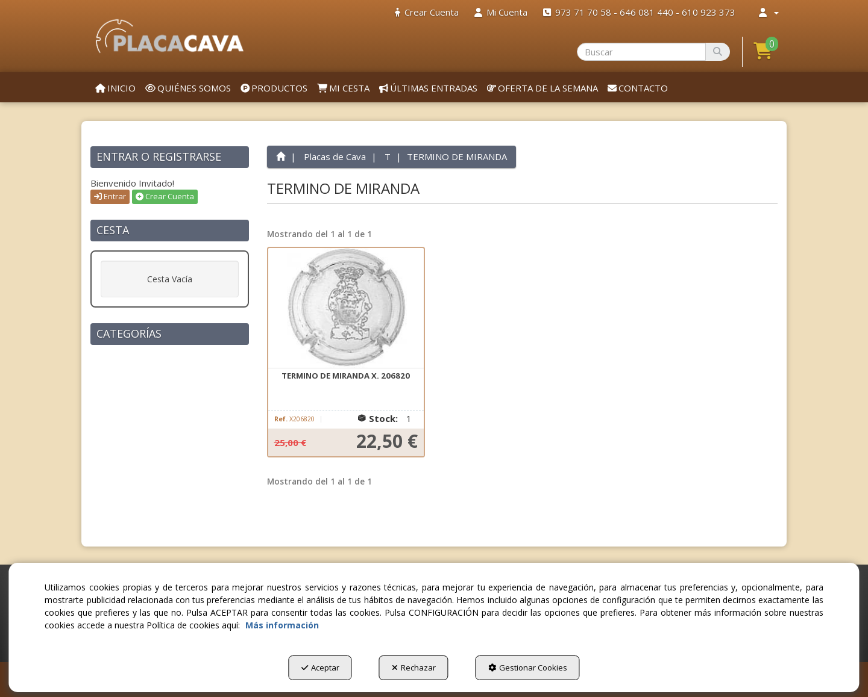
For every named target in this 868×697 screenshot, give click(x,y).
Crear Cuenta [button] (165, 196)
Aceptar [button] (320, 667)
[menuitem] (427, 12)
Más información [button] (282, 625)
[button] (169, 36)
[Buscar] (717, 52)
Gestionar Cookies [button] (527, 667)
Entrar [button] (110, 196)
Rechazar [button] (414, 667)
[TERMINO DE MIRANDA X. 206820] (346, 308)
